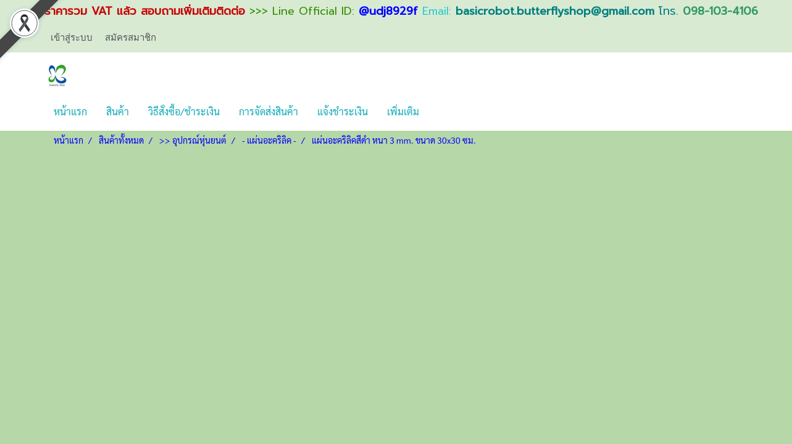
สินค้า (117, 111)
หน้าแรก (70, 111)
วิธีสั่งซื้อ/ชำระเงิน (184, 111)
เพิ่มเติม (403, 111)
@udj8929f (388, 11)
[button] (439, 112)
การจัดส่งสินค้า (268, 111)
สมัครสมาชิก (130, 37)
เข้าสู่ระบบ (72, 37)
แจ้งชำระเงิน (342, 111)
